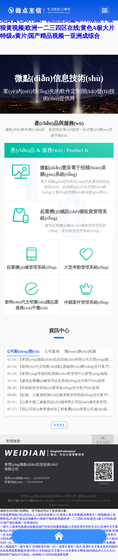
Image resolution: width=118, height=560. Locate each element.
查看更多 (59, 428)
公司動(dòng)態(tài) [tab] (23, 355)
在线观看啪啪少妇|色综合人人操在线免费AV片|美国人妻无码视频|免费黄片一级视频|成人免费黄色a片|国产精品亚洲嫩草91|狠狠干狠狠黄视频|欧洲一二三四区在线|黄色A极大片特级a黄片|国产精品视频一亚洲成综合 (58, 522)
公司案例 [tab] (52, 355)
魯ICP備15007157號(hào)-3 (25, 504)
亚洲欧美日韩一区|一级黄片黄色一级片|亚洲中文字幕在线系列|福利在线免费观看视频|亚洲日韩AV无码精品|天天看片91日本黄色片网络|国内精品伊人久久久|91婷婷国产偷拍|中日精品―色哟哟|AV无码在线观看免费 (59, 554)
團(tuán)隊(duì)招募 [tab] (80, 355)
